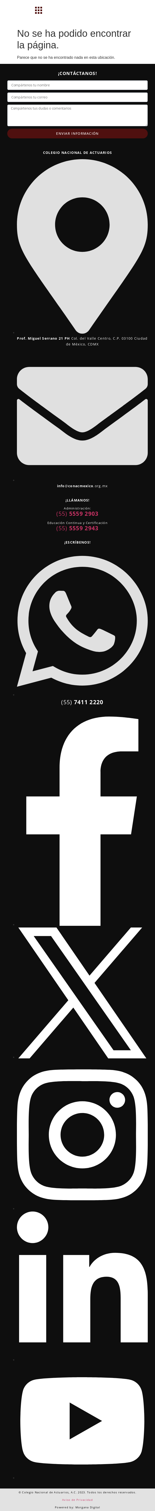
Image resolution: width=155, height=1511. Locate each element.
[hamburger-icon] (38, 11)
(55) (77, 513)
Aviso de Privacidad (77, 1500)
